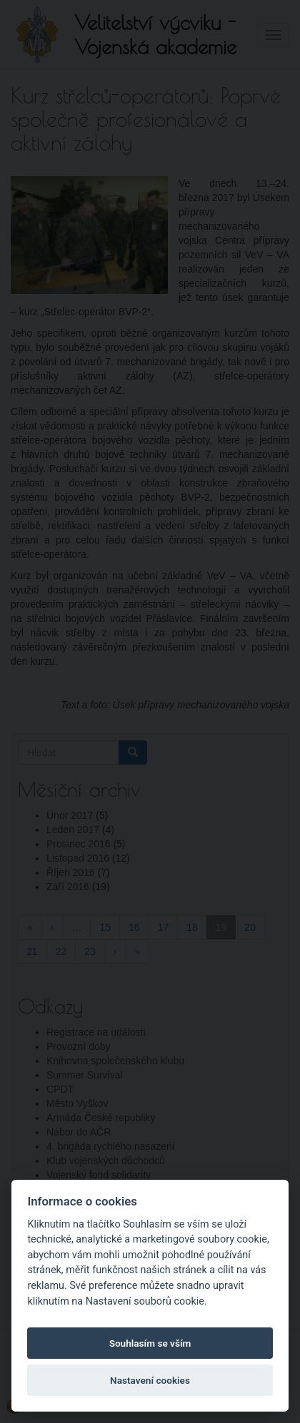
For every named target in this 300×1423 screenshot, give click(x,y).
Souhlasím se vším (150, 1343)
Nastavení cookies (150, 1380)
